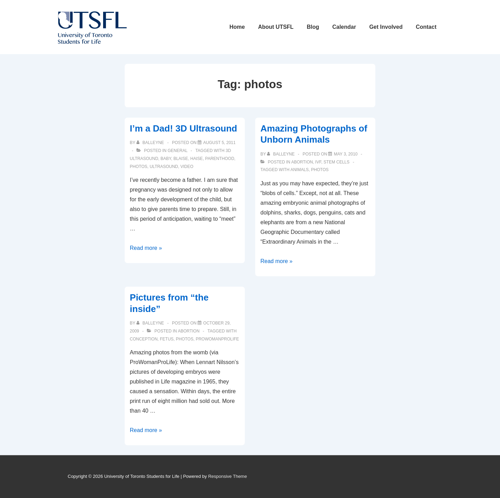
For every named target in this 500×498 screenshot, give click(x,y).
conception (144, 339)
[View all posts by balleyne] (150, 142)
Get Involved (385, 27)
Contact (426, 27)
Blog (313, 27)
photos (138, 166)
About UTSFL (275, 27)
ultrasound (164, 166)
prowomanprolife (217, 339)
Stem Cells (337, 162)
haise (196, 158)
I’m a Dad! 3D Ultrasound (183, 128)
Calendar (344, 27)
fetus (166, 339)
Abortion (302, 162)
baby (165, 158)
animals (299, 169)
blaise (180, 158)
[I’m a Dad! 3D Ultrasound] (219, 142)
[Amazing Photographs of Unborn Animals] (345, 154)
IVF (318, 162)
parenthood (219, 158)
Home (237, 27)
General (178, 150)
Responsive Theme (227, 476)
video (186, 166)
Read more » (146, 248)
